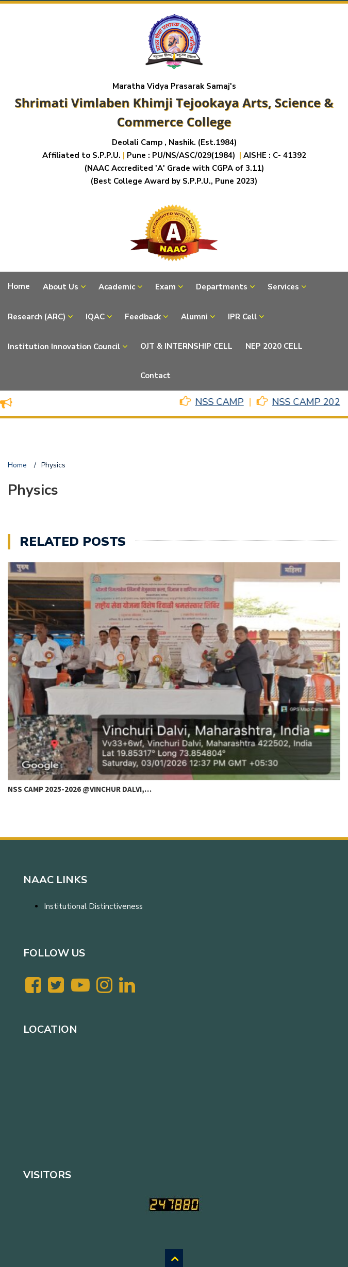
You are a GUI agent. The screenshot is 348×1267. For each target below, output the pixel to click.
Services (283, 287)
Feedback (143, 317)
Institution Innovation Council (64, 347)
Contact (155, 375)
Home (19, 286)
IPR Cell (242, 317)
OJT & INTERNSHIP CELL (186, 346)
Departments (221, 287)
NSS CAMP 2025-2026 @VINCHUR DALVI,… (80, 789)
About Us (60, 287)
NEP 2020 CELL (274, 346)
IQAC (95, 317)
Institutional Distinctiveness (93, 906)
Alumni (194, 317)
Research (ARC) (36, 317)
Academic (116, 287)
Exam (165, 287)
